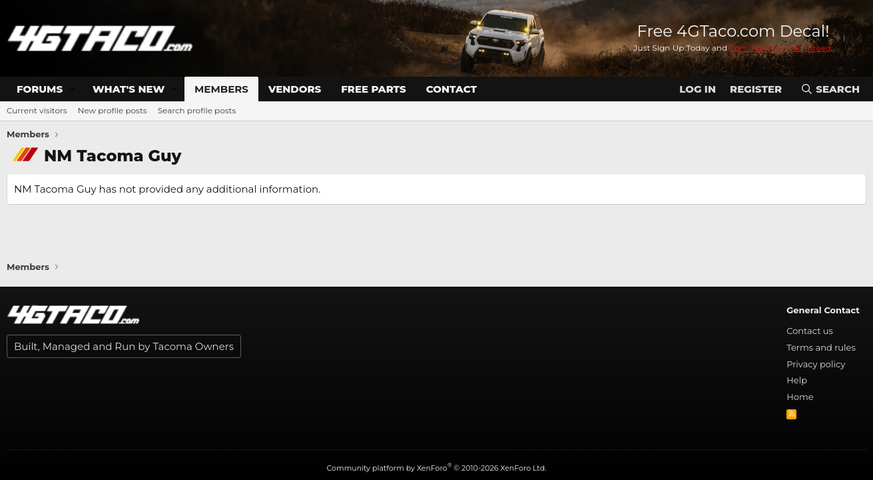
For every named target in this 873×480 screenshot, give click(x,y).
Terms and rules (821, 347)
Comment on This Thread (780, 48)
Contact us (809, 330)
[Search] (830, 89)
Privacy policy (815, 364)
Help (796, 380)
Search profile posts (197, 110)
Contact (451, 89)
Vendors (294, 89)
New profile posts (112, 110)
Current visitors (37, 110)
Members (221, 89)
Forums (40, 89)
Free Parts (373, 89)
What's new (128, 89)
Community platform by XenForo (437, 468)
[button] (73, 89)
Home (799, 396)
